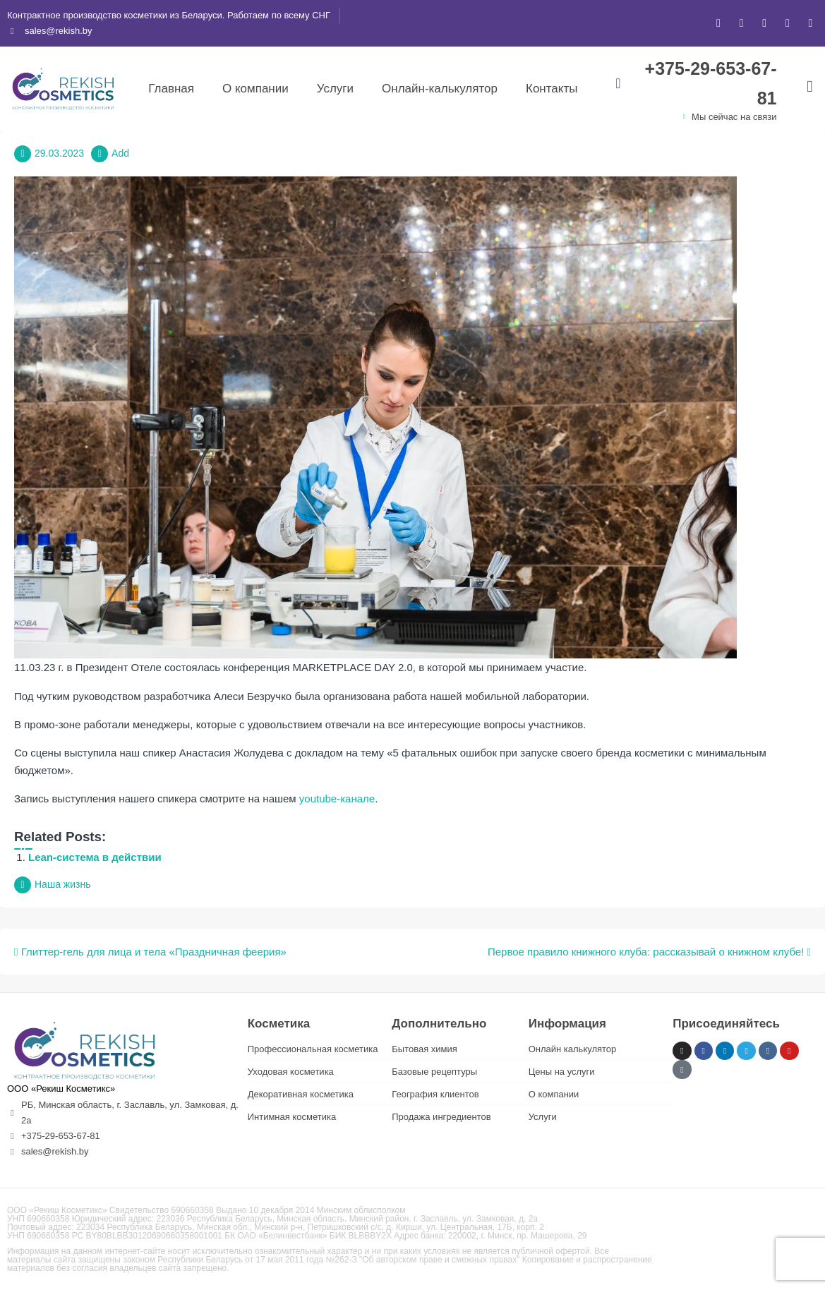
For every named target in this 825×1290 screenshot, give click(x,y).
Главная (171, 88)
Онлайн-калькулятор (440, 88)
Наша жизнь (62, 884)
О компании (255, 88)
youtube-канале (337, 798)
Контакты (551, 88)
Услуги (335, 88)
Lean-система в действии (95, 857)
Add (120, 153)
